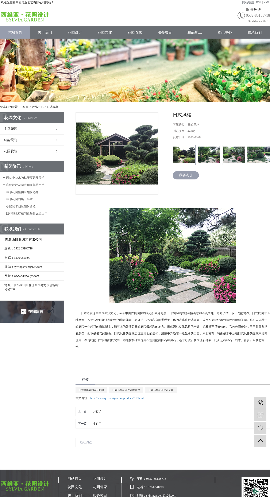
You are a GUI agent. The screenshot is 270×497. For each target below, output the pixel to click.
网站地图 (248, 2)
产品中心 (38, 107)
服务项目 (165, 32)
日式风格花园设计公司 (161, 390)
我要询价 (186, 175)
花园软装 (10, 151)
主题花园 (10, 129)
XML (266, 2)
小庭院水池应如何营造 (21, 206)
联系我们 (254, 32)
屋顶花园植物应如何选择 (22, 192)
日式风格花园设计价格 (91, 390)
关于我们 (45, 32)
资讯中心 (224, 32)
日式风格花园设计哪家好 (126, 390)
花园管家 (135, 32)
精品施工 (195, 32)
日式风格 (53, 107)
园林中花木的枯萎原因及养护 (25, 177)
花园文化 (105, 32)
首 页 (25, 107)
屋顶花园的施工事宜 (19, 199)
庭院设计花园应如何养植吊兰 (25, 185)
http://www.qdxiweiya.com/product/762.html (117, 398)
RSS (258, 2)
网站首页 (15, 32)
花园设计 (75, 32)
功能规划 (10, 140)
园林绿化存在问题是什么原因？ (26, 213)
